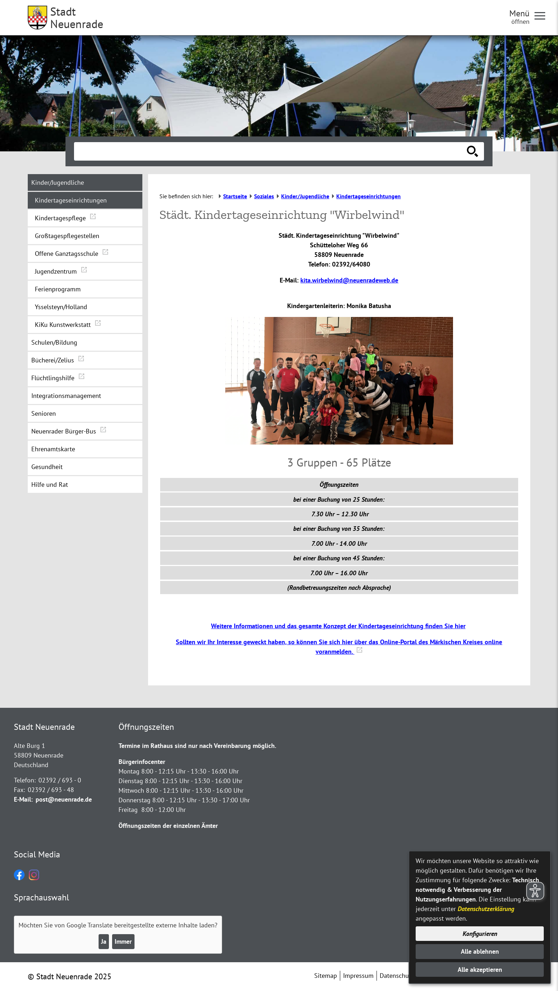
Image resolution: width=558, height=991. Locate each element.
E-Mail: (23, 799)
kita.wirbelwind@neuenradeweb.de (349, 280)
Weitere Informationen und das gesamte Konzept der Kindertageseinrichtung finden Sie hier (338, 626)
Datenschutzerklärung (486, 909)
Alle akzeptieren (480, 969)
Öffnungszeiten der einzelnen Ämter (168, 826)
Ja (103, 941)
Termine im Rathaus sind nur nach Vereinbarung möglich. (197, 746)
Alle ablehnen (480, 951)
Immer (123, 941)
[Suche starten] (472, 151)
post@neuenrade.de (64, 799)
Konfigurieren (480, 934)
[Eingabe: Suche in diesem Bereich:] (271, 151)
